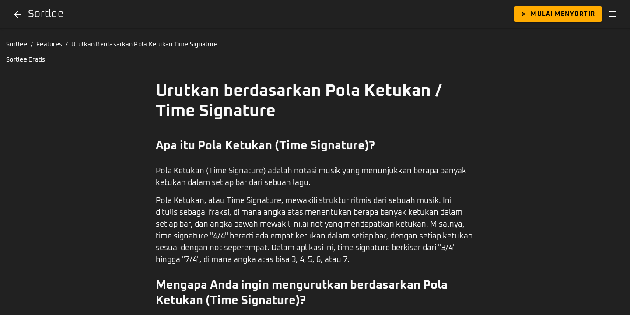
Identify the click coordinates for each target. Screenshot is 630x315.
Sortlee (16, 45)
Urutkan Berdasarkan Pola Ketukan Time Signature (144, 45)
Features (49, 45)
